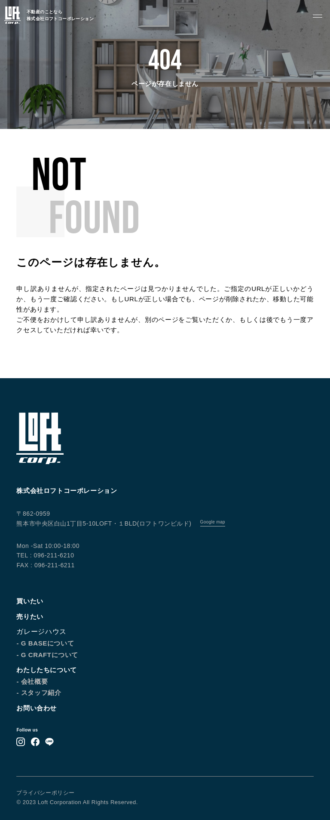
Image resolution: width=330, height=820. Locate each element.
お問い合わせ (36, 708)
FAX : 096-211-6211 (45, 565)
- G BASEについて (45, 643)
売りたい (29, 616)
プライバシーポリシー (45, 792)
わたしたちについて (46, 669)
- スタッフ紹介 (38, 692)
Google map (212, 522)
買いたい (29, 601)
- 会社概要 (32, 681)
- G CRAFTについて (47, 654)
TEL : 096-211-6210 (45, 555)
